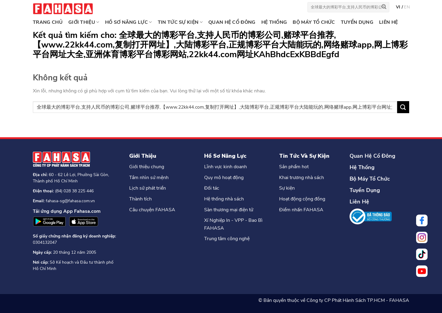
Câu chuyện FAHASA (152, 209)
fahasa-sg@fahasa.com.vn (70, 201)
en (407, 7)
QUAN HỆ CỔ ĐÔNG (232, 22)
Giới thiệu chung (146, 166)
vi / (400, 7)
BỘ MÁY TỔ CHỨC (314, 22)
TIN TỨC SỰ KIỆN (180, 22)
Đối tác (211, 188)
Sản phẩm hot (294, 166)
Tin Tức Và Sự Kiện (304, 156)
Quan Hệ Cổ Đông (372, 156)
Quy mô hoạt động (224, 177)
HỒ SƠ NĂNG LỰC (128, 22)
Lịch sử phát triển (147, 188)
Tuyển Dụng (365, 190)
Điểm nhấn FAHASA (301, 209)
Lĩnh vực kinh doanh (225, 166)
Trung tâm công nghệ (227, 238)
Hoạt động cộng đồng (302, 199)
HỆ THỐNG (274, 22)
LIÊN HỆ (388, 22)
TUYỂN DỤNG (357, 22)
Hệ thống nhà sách (224, 199)
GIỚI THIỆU (83, 22)
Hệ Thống (362, 167)
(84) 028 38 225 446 (74, 191)
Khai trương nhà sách (301, 177)
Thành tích (140, 199)
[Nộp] (384, 7)
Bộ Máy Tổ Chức (370, 178)
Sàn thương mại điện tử (228, 209)
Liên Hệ (359, 201)
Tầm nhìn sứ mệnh (149, 177)
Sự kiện (287, 188)
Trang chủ (48, 22)
